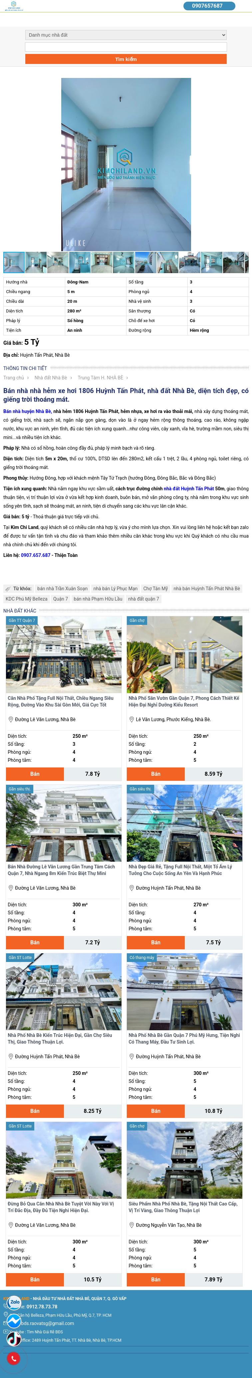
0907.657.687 (35, 555)
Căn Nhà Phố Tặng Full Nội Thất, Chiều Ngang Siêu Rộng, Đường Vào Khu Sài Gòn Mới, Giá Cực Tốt (61, 701)
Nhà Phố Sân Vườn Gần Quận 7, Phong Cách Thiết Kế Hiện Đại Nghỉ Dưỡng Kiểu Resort (183, 701)
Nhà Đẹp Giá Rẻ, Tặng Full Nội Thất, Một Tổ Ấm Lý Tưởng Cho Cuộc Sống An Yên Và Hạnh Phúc (180, 870)
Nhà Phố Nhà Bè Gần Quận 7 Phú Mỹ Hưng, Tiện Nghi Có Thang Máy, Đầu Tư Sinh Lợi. (184, 1039)
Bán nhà (12, 411)
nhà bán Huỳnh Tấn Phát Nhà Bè (207, 588)
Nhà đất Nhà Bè (51, 377)
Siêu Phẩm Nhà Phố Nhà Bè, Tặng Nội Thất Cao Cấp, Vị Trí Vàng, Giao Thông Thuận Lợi (182, 1207)
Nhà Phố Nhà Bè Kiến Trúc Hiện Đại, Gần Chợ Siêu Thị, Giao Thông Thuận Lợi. (60, 1039)
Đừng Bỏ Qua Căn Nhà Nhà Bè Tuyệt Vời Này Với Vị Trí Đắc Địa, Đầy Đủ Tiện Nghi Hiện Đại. (61, 1207)
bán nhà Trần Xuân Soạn (62, 588)
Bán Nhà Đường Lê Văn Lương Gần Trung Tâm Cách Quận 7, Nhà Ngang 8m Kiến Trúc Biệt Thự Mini (61, 870)
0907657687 (207, 6)
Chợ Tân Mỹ (155, 588)
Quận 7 (60, 599)
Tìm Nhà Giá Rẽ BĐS (45, 1332)
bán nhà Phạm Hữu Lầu (98, 599)
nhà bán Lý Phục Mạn (116, 588)
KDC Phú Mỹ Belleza (27, 599)
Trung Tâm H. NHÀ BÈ (101, 377)
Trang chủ (13, 377)
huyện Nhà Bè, (37, 411)
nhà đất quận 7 (143, 599)
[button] (242, 84)
